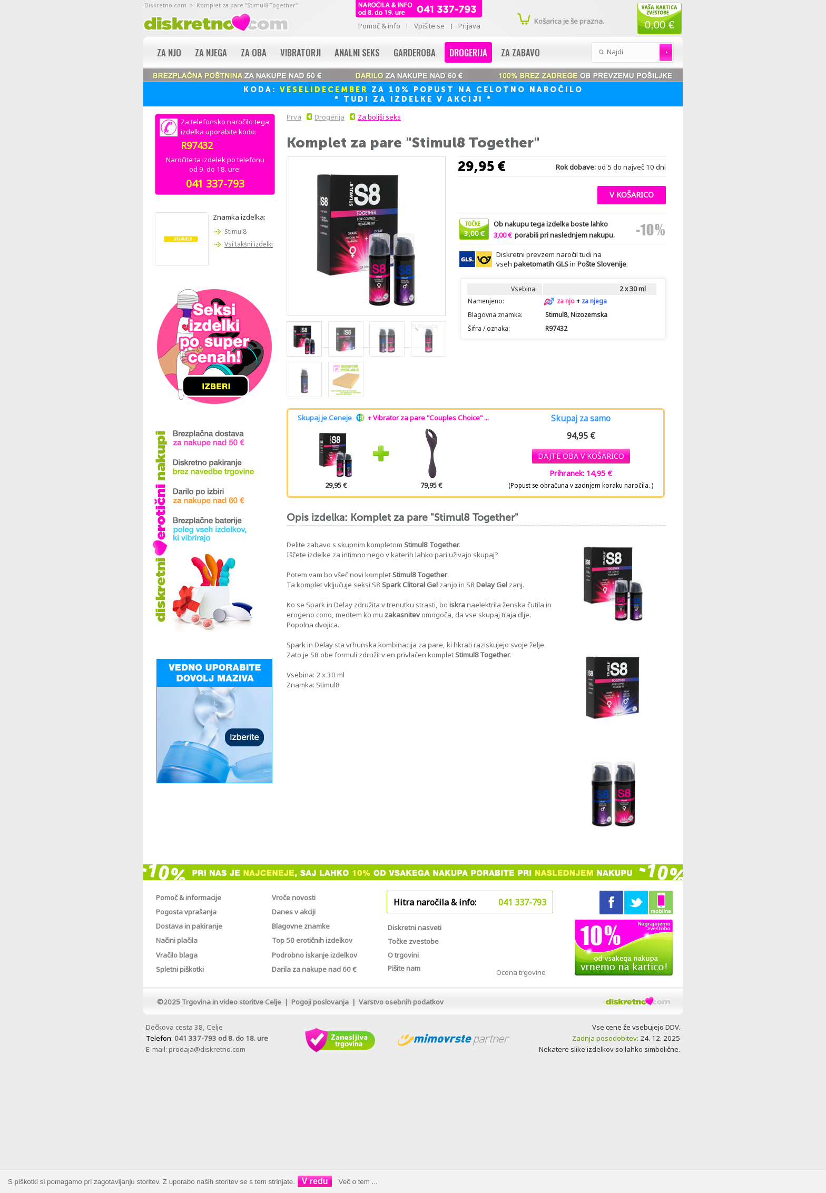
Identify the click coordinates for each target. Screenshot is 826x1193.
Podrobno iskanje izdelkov (314, 955)
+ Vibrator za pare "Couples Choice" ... (428, 417)
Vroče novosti (294, 897)
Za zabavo (520, 52)
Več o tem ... (358, 1182)
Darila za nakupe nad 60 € (314, 969)
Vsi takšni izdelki (248, 244)
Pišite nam (404, 968)
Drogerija (468, 52)
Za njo (169, 52)
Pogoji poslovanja (320, 1002)
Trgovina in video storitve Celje (231, 1002)
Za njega (211, 52)
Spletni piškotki (180, 969)
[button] (631, 193)
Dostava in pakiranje (189, 926)
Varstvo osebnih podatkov (401, 1002)
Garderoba (415, 52)
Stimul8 (235, 231)
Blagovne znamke (301, 926)
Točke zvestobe (413, 941)
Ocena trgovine (521, 972)
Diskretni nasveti (414, 927)
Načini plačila (177, 940)
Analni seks (357, 52)
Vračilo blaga (177, 955)
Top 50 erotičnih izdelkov (312, 940)
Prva (292, 117)
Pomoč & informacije (188, 897)
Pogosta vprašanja (186, 911)
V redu (315, 1181)
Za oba (254, 52)
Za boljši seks (379, 117)
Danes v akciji (294, 911)
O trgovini (403, 955)
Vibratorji (300, 52)
